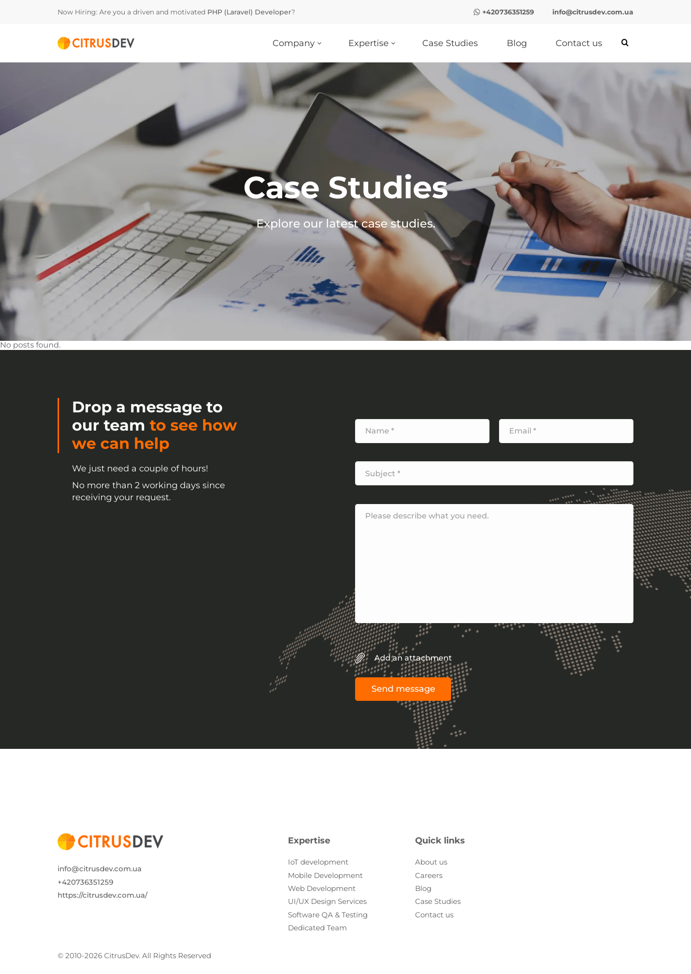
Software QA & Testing (328, 914)
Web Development (322, 888)
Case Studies (438, 901)
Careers (428, 875)
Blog (423, 888)
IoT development (318, 861)
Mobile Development (325, 875)
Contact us (434, 914)
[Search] (625, 43)
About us (431, 861)
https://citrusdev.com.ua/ (102, 895)
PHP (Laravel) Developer (249, 12)
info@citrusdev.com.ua (100, 869)
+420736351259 (85, 882)
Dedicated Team (317, 927)
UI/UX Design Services (327, 901)
